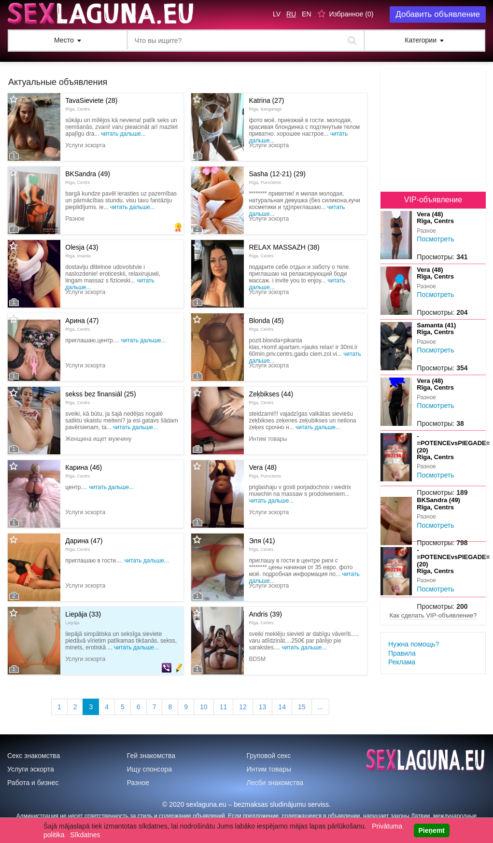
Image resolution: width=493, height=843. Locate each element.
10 (204, 707)
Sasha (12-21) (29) (277, 177)
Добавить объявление (437, 14)
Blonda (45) (266, 324)
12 (243, 707)
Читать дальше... (123, 133)
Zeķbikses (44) (271, 397)
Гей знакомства (151, 755)
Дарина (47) (83, 544)
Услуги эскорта (30, 769)
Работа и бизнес (33, 783)
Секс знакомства (33, 755)
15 (302, 707)
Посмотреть (435, 239)
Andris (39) (265, 617)
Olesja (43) (81, 250)
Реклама (401, 662)
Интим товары (269, 769)
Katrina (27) (266, 104)
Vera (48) (265, 471)
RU (291, 14)
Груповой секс (269, 755)
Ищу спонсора (149, 769)
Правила (402, 653)
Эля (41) (262, 544)
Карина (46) (83, 471)
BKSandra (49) (87, 177)
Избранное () (351, 14)
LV (277, 14)
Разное (138, 783)
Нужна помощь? (413, 644)
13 (263, 707)
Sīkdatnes (85, 835)
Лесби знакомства (275, 783)
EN (306, 14)
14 (282, 707)
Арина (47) (82, 324)
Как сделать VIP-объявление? (433, 615)
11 (223, 707)
